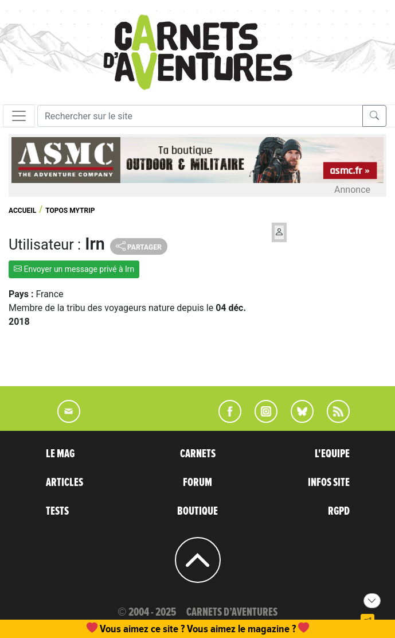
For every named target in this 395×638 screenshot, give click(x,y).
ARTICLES (64, 482)
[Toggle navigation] (19, 115)
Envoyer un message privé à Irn (74, 269)
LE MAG (60, 454)
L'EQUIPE (332, 454)
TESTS (57, 511)
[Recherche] (200, 116)
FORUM (197, 482)
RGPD (339, 511)
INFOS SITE (329, 482)
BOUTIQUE (197, 511)
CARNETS (198, 454)
